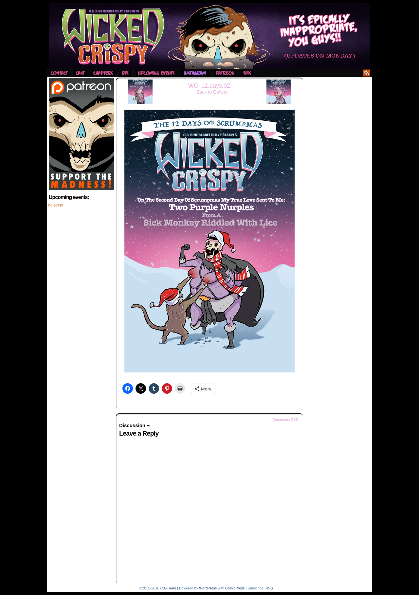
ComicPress (235, 588)
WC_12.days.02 (209, 85)
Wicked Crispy (209, 36)
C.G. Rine (168, 588)
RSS (367, 73)
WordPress (208, 588)
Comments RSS (285, 420)
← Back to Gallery (209, 92)
